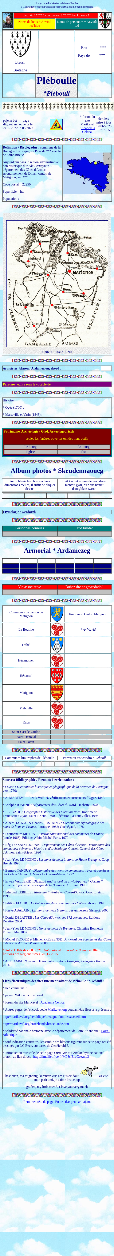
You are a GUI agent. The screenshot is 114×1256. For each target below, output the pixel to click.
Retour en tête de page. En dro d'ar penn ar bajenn (57, 1101)
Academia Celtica (88, 130)
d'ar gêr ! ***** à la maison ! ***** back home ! (56, 15)
